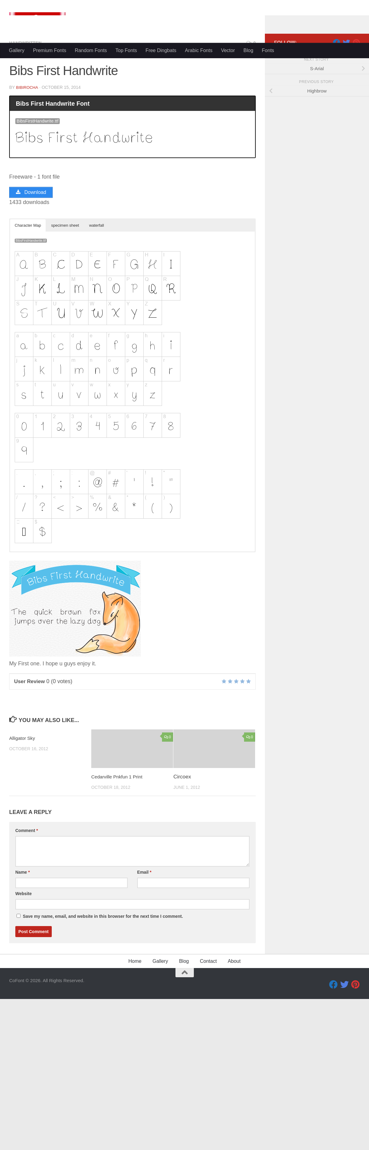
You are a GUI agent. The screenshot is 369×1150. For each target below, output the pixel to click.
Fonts (268, 50)
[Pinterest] (356, 159)
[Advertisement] (184, 104)
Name (22, 989)
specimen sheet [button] (65, 343)
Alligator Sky (23, 856)
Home (134, 1078)
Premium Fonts (49, 50)
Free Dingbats (160, 50)
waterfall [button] (96, 343)
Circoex (182, 894)
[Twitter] (346, 159)
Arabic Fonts (199, 50)
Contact (208, 1078)
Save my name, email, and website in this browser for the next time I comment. (103, 1033)
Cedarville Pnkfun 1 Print (120, 894)
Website (23, 1011)
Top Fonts (126, 50)
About (234, 1078)
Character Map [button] (28, 343)
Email (144, 989)
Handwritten (27, 159)
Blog (248, 50)
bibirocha (27, 203)
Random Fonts (91, 50)
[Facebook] (336, 159)
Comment (26, 948)
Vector (228, 50)
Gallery (16, 50)
